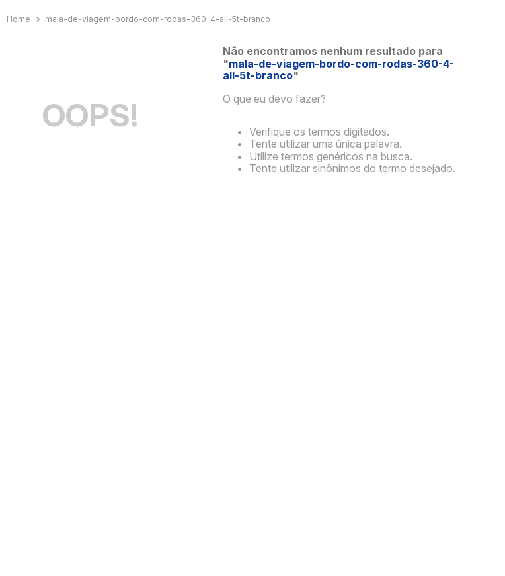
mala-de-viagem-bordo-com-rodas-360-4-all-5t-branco (157, 19)
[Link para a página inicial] (20, 19)
